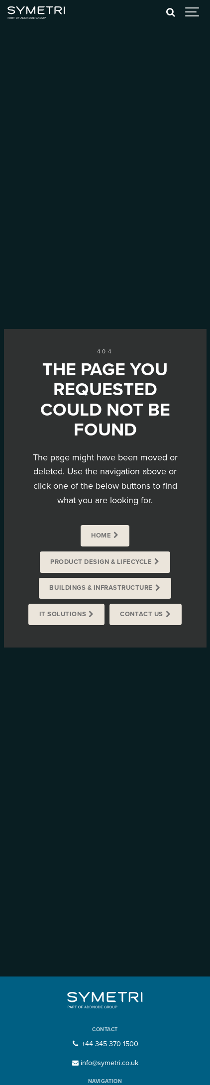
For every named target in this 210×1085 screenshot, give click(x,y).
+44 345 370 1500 (105, 1044)
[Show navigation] (193, 12)
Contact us (141, 614)
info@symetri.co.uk (105, 1063)
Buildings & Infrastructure (100, 588)
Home (101, 536)
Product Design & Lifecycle (101, 562)
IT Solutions (62, 614)
